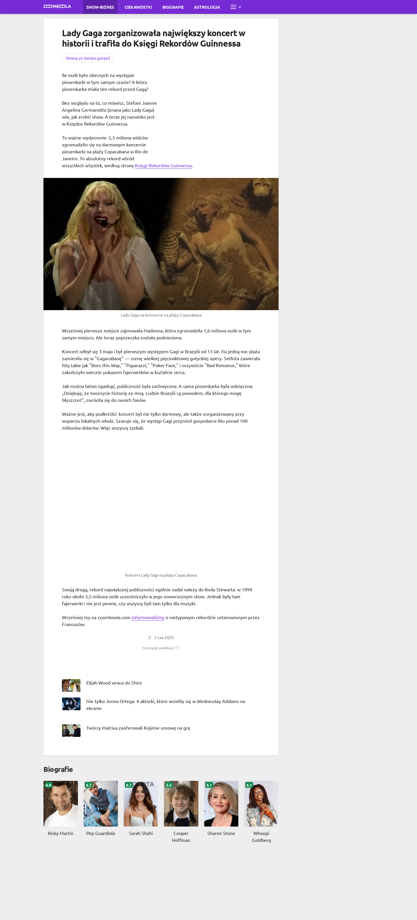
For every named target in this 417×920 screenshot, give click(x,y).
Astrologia (207, 7)
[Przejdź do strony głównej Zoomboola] (57, 7)
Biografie (173, 7)
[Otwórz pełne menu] (235, 7)
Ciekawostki (138, 7)
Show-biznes (100, 7)
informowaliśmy (147, 617)
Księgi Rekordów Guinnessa (163, 165)
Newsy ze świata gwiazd (88, 57)
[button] (161, 647)
